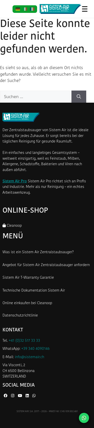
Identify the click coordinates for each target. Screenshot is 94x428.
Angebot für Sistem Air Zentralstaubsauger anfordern (46, 265)
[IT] (25, 9)
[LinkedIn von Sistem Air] (27, 396)
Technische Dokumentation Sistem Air (34, 291)
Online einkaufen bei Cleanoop (27, 303)
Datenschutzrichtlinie (20, 316)
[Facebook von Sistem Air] (6, 396)
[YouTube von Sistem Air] (20, 396)
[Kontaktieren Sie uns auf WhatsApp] (84, 418)
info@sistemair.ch (29, 357)
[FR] (32, 9)
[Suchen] (78, 97)
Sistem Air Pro (15, 181)
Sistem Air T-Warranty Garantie (28, 278)
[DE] (17, 9)
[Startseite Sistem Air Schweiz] (60, 9)
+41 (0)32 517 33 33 (24, 341)
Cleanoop (12, 225)
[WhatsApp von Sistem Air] (34, 396)
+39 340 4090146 (35, 349)
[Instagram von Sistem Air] (13, 396)
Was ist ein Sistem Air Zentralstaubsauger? (38, 252)
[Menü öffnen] (84, 9)
